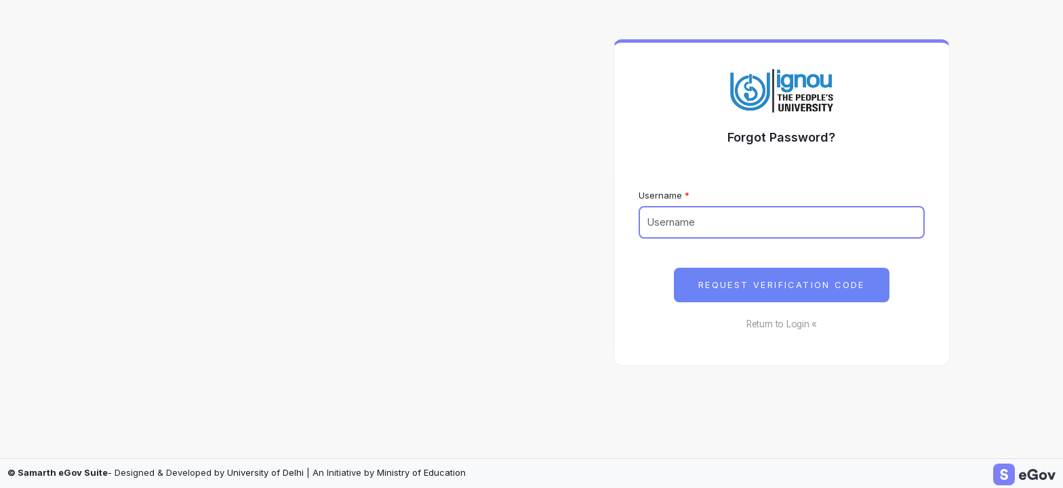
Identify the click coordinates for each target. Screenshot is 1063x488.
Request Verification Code (781, 285)
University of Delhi (265, 472)
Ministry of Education (421, 472)
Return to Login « (781, 324)
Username (660, 195)
